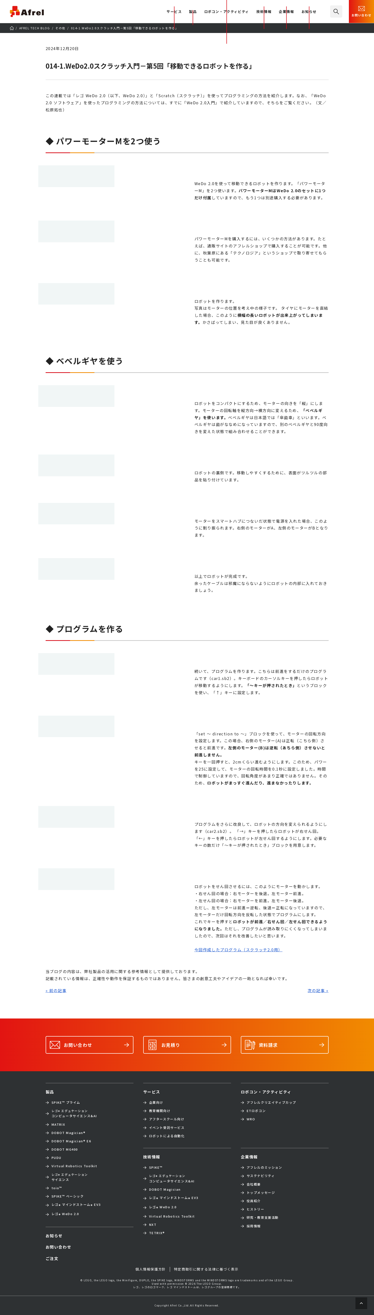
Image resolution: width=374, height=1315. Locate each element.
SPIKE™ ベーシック (67, 1196)
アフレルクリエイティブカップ (271, 1102)
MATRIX (58, 1124)
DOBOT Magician (68, 1133)
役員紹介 (254, 1201)
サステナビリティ (261, 1176)
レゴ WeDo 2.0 (65, 1214)
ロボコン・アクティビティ (226, 12)
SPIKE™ (156, 1167)
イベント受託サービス (167, 1127)
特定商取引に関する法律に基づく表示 (206, 1269)
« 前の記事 (56, 990)
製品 (193, 12)
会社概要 (254, 1184)
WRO (251, 1119)
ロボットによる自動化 (167, 1136)
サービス (151, 1091)
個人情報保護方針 (150, 1269)
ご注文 (52, 1258)
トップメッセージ (261, 1192)
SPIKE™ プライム (66, 1102)
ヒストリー (255, 1209)
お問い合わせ (362, 11)
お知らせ (309, 12)
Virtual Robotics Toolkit (74, 1166)
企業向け (156, 1102)
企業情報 (286, 12)
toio (56, 1188)
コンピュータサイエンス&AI (74, 1113)
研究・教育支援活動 (263, 1217)
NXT (153, 1224)
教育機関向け (160, 1111)
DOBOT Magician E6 (71, 1141)
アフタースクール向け (166, 1119)
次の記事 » (318, 990)
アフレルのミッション (264, 1167)
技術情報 (264, 12)
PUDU (56, 1158)
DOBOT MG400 (64, 1149)
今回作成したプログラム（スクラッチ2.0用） (238, 950)
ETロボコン (256, 1111)
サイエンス (69, 1177)
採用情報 (254, 1226)
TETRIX (157, 1233)
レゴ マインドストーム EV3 (76, 1205)
